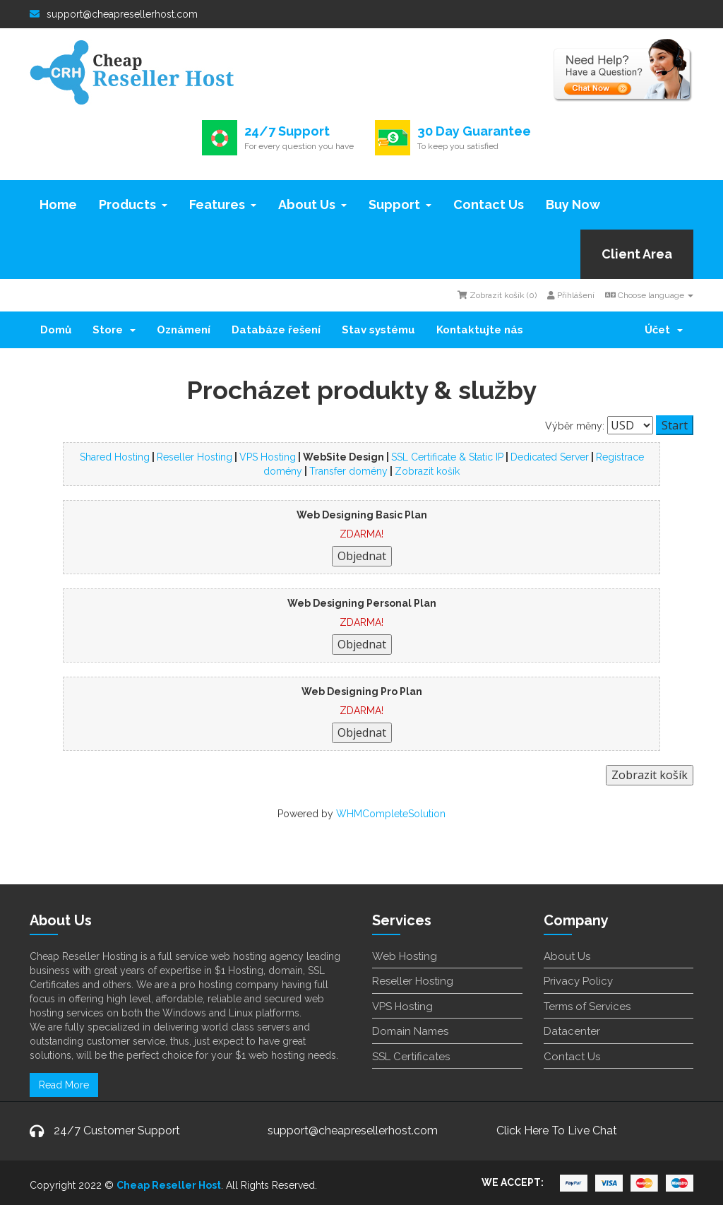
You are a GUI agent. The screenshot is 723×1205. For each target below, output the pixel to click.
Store (114, 329)
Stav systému (378, 329)
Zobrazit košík (427, 471)
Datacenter (572, 1031)
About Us (312, 204)
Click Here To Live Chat (556, 1130)
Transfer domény (348, 471)
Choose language (649, 295)
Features (222, 204)
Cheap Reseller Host (168, 1185)
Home (58, 204)
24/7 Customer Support (117, 1130)
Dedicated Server (549, 457)
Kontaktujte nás (479, 329)
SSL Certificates (411, 1056)
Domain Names (410, 1031)
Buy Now (573, 204)
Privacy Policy (578, 981)
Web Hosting (404, 956)
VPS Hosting (267, 457)
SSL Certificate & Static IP (447, 457)
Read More (64, 1085)
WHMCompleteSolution (391, 813)
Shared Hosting (115, 457)
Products (133, 204)
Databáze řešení (276, 329)
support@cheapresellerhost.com (114, 14)
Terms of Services (587, 1006)
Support (400, 204)
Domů (55, 329)
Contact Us (488, 204)
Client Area (637, 254)
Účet (664, 329)
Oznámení (183, 329)
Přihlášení (570, 295)
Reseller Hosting (194, 457)
